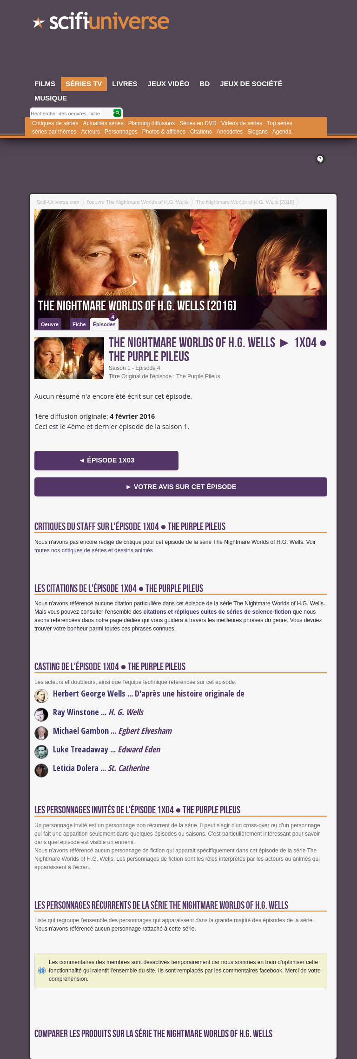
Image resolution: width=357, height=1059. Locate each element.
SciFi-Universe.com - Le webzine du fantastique (102, 23)
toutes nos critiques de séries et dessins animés (93, 550)
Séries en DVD (197, 123)
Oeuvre (50, 324)
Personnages (121, 131)
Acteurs (90, 131)
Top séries (279, 123)
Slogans (257, 131)
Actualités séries (103, 123)
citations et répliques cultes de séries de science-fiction (217, 612)
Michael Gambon (81, 730)
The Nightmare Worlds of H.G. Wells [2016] (137, 306)
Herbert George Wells (89, 693)
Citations (201, 131)
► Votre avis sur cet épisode (181, 486)
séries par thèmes (54, 131)
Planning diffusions (151, 123)
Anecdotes (230, 131)
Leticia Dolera (76, 767)
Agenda (281, 131)
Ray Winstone (76, 711)
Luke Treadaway (80, 749)
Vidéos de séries (242, 123)
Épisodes (105, 322)
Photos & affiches (163, 131)
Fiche (79, 324)
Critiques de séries (55, 123)
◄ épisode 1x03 (106, 460)
